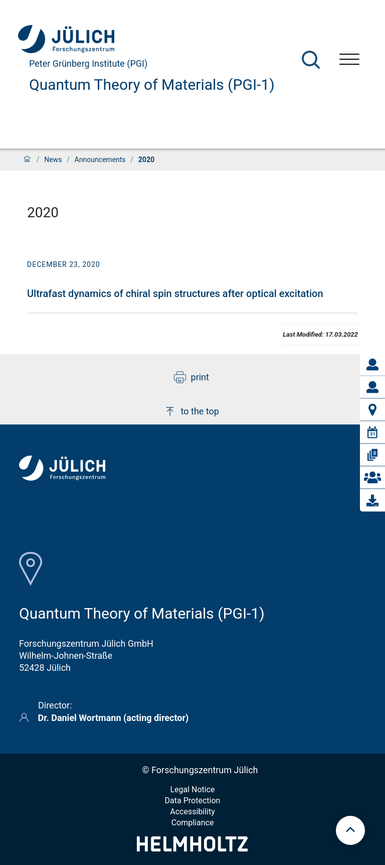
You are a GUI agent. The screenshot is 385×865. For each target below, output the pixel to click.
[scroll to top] (350, 830)
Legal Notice (192, 789)
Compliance (192, 822)
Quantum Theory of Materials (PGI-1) (152, 84)
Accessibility (192, 811)
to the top (191, 411)
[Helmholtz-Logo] (192, 848)
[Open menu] (349, 60)
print (191, 377)
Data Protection (193, 800)
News (53, 159)
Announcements (100, 159)
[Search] (311, 60)
